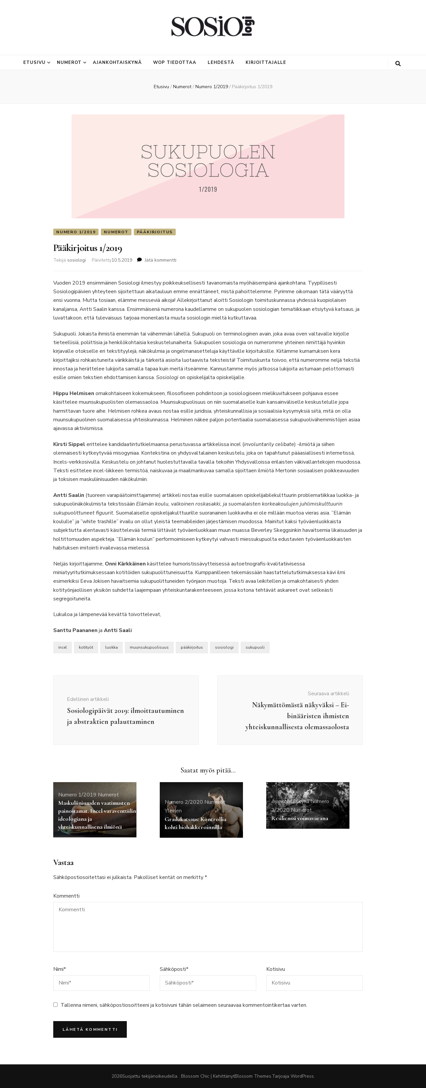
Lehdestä (221, 63)
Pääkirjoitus (155, 232)
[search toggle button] (398, 64)
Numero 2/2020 (184, 802)
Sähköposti (174, 969)
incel (62, 647)
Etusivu (34, 63)
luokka (111, 647)
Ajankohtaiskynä (117, 63)
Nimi (59, 969)
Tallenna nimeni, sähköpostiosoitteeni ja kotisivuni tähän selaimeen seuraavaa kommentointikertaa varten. (184, 1005)
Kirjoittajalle (266, 63)
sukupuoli (255, 647)
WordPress (302, 1076)
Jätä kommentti (160, 260)
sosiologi (76, 260)
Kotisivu (275, 969)
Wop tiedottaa (174, 63)
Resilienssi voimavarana (299, 818)
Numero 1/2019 (76, 232)
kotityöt (86, 647)
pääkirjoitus (192, 647)
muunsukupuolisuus (149, 647)
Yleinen (173, 810)
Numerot (69, 63)
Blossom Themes (253, 1076)
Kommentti (66, 896)
